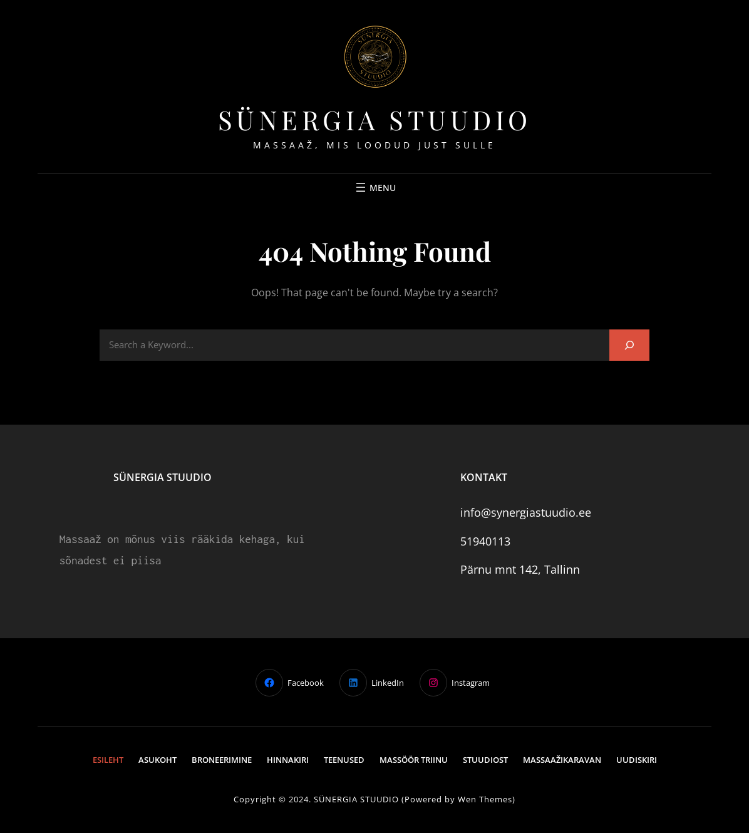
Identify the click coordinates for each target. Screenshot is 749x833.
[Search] (629, 344)
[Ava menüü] (374, 187)
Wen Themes (485, 799)
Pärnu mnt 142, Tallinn (520, 569)
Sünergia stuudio (375, 119)
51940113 (485, 541)
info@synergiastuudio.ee (525, 512)
